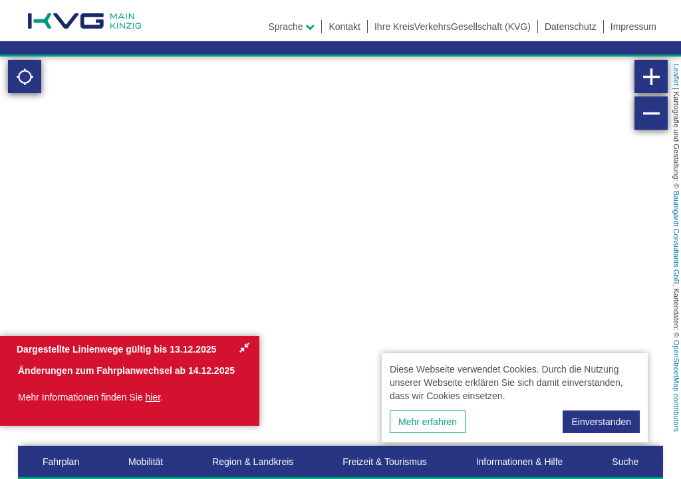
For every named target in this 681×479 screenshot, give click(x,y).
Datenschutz (571, 26)
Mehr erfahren (427, 421)
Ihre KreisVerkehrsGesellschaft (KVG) (452, 26)
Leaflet (676, 75)
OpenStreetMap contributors (676, 386)
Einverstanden (601, 421)
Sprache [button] (291, 26)
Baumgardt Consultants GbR (676, 238)
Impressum (633, 26)
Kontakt (344, 26)
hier (152, 397)
